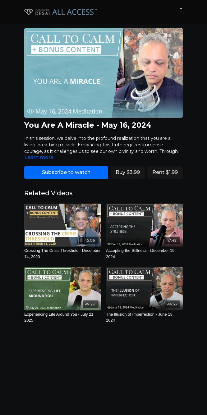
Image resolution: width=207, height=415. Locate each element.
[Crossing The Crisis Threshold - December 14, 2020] (62, 254)
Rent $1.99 (165, 172)
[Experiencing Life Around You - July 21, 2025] (62, 317)
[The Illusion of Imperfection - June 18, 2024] (144, 317)
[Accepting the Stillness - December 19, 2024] (144, 254)
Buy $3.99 (128, 172)
